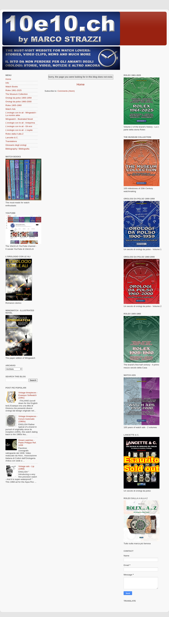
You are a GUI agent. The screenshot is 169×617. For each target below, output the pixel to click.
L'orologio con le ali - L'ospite (19, 130)
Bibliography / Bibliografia (17, 149)
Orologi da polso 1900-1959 (18, 98)
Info (7, 83)
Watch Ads (10, 109)
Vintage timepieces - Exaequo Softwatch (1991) (27, 395)
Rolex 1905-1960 (13, 105)
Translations (11, 141)
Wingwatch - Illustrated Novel (19, 119)
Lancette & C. (11, 137)
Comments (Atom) (66, 91)
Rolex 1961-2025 (13, 90)
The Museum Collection (16, 94)
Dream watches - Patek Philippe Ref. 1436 (27, 442)
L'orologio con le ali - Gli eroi (18, 126)
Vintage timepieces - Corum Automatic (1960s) (27, 418)
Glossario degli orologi (15, 145)
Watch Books (11, 86)
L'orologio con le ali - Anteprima (20, 123)
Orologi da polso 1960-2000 (18, 101)
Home (80, 84)
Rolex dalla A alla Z (14, 134)
